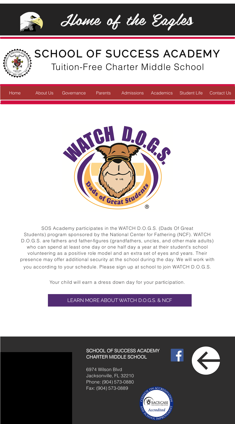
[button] (44, 93)
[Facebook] (177, 355)
